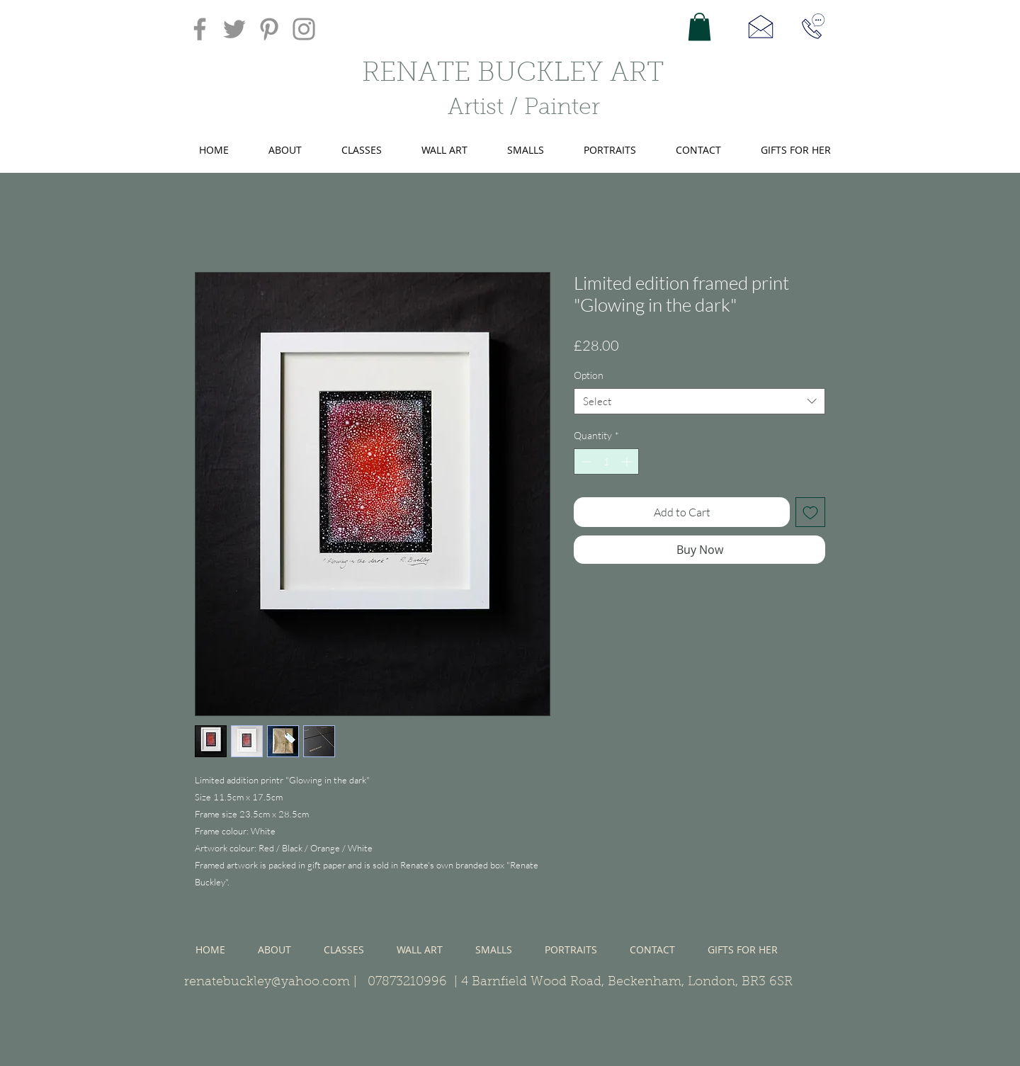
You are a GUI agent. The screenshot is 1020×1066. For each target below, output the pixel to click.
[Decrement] (585, 461)
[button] (699, 26)
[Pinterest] (269, 29)
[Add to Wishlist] (810, 512)
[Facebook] (200, 29)
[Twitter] (234, 29)
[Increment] (628, 461)
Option (589, 375)
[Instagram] (304, 29)
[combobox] (699, 401)
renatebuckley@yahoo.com (267, 982)
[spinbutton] (606, 461)
